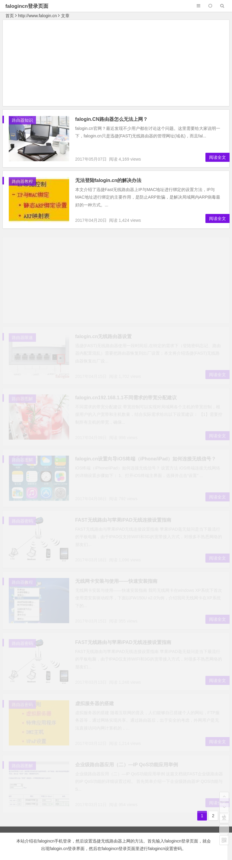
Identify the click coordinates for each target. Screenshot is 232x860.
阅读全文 (217, 157)
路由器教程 (22, 181)
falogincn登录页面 (27, 6)
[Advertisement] (116, 64)
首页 (9, 15)
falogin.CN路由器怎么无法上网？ (111, 119)
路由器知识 (22, 120)
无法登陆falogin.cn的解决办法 (108, 180)
